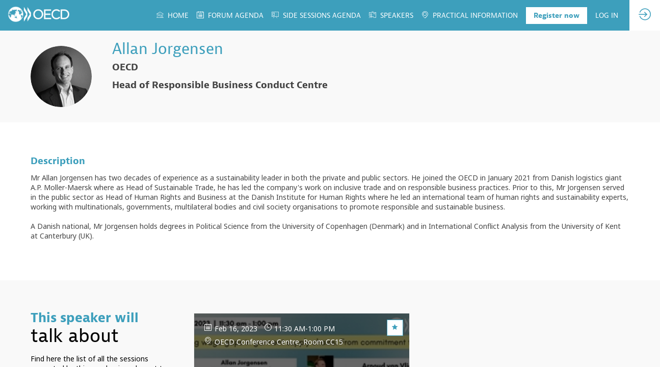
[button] (556, 15)
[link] (172, 15)
